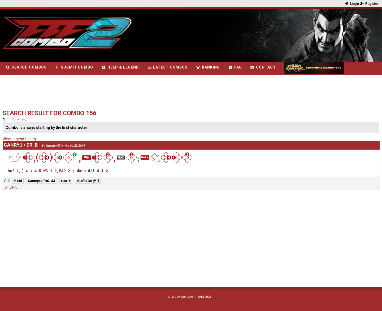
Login (352, 4)
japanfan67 (53, 145)
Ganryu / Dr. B (21, 145)
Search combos (26, 67)
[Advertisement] (99, 93)
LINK (10, 187)
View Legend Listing (19, 139)
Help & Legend (120, 67)
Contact (263, 67)
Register (369, 4)
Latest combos (167, 67)
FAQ (235, 67)
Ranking (208, 67)
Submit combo (74, 67)
